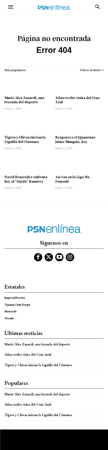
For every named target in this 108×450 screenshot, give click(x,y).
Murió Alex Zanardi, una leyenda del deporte (24, 99)
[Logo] (54, 7)
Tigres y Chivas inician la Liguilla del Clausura (25, 139)
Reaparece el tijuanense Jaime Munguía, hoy (75, 139)
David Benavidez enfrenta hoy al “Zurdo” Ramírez (25, 179)
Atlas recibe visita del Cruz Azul (77, 99)
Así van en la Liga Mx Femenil (72, 179)
